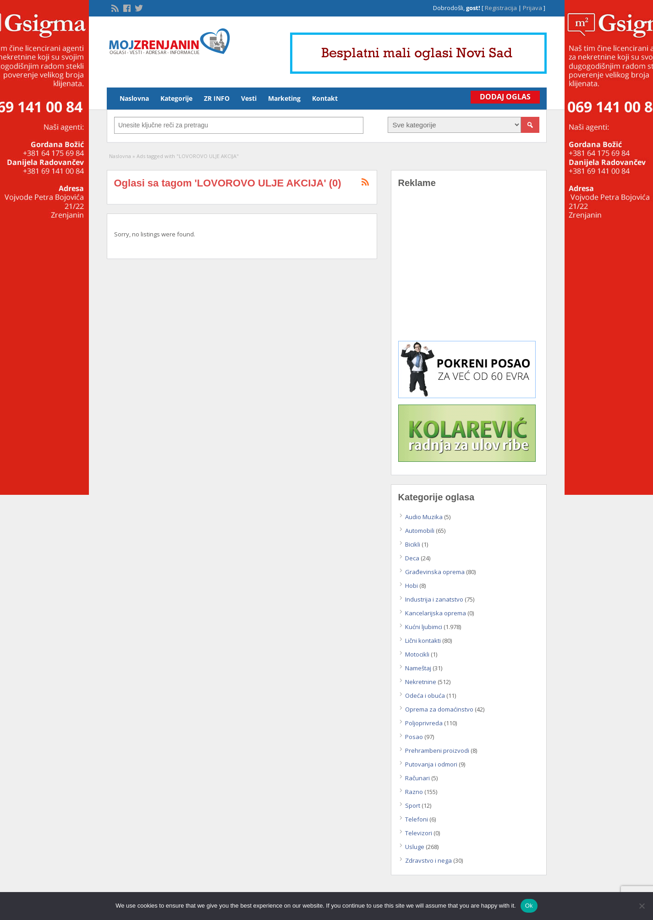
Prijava (532, 8)
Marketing (284, 98)
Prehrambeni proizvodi (437, 750)
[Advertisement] (468, 271)
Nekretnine (420, 682)
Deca (412, 558)
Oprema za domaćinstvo (439, 709)
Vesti (249, 98)
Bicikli (412, 544)
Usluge (414, 847)
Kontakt (325, 98)
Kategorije (176, 98)
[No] (641, 905)
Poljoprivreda (424, 723)
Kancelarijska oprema (435, 613)
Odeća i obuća (425, 695)
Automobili (419, 530)
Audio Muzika (424, 517)
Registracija (501, 8)
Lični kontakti (423, 640)
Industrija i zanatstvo (434, 599)
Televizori (418, 833)
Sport (412, 805)
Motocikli (417, 654)
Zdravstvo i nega (428, 860)
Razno (414, 792)
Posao (414, 737)
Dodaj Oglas (505, 97)
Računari (417, 778)
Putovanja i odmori (431, 764)
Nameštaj (418, 668)
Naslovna (134, 98)
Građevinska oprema (435, 572)
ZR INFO (217, 98)
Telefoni (416, 819)
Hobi (411, 585)
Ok (529, 905)
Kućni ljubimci (423, 627)
